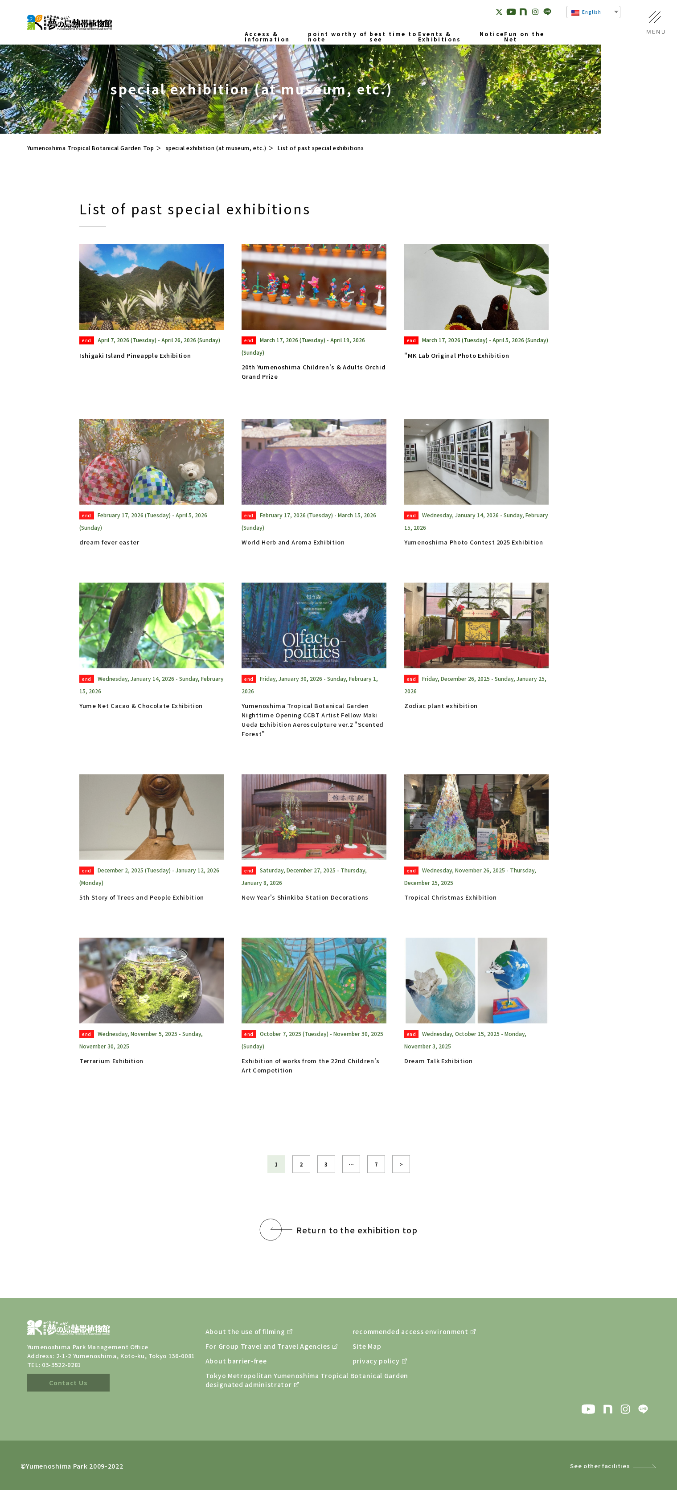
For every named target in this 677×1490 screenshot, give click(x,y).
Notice (492, 34)
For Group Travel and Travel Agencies (256, 1346)
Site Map (367, 1346)
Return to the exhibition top (356, 1248)
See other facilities (600, 1466)
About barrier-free (236, 1360)
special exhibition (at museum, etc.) (216, 147)
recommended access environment (404, 1331)
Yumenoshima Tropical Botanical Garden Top (90, 147)
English (586, 12)
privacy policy (376, 1360)
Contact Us (68, 1382)
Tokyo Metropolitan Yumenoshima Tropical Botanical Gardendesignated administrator (256, 1380)
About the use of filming (245, 1331)
